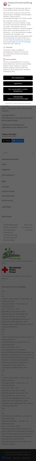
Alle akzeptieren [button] (18, 75)
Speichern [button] (18, 81)
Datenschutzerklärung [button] (18, 100)
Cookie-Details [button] (8, 100)
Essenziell (8, 45)
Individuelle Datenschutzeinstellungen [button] (18, 95)
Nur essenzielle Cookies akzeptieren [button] (18, 87)
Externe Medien (10, 57)
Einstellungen (26, 39)
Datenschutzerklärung (16, 37)
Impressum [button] (28, 100)
